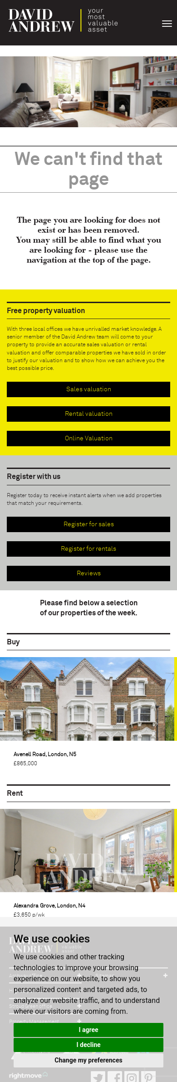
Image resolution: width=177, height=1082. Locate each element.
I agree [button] (88, 1029)
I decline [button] (88, 1044)
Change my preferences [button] (88, 1060)
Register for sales (89, 524)
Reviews (89, 573)
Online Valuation (89, 438)
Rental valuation (89, 414)
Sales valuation (88, 389)
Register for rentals (88, 549)
